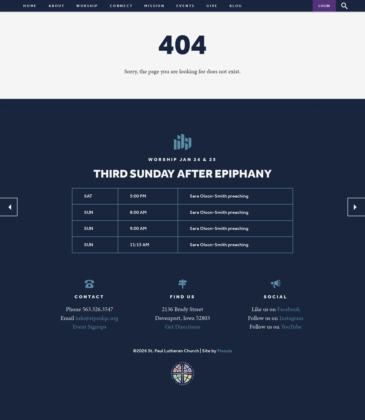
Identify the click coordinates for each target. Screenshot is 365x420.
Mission (154, 5)
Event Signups (89, 327)
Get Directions (182, 327)
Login (324, 5)
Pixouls (224, 351)
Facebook (288, 309)
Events (185, 5)
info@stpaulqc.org (96, 318)
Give (212, 5)
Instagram (291, 318)
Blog (236, 5)
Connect (121, 5)
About (57, 5)
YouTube (291, 327)
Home (30, 5)
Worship (87, 5)
